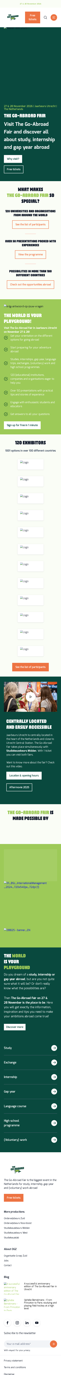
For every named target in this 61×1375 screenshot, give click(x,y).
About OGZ (10, 1249)
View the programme (30, 254)
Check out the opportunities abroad (30, 284)
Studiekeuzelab (11, 1237)
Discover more (14, 1027)
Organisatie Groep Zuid (15, 1255)
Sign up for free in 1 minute (22, 425)
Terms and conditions (15, 1367)
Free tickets (32, 17)
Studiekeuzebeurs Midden (17, 1228)
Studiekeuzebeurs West (15, 1232)
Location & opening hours (24, 775)
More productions (14, 1211)
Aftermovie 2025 (19, 787)
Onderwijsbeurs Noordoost (18, 1223)
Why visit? (13, 159)
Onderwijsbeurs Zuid (14, 1218)
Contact (8, 1265)
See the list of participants (30, 224)
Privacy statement (13, 1360)
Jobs (6, 1260)
